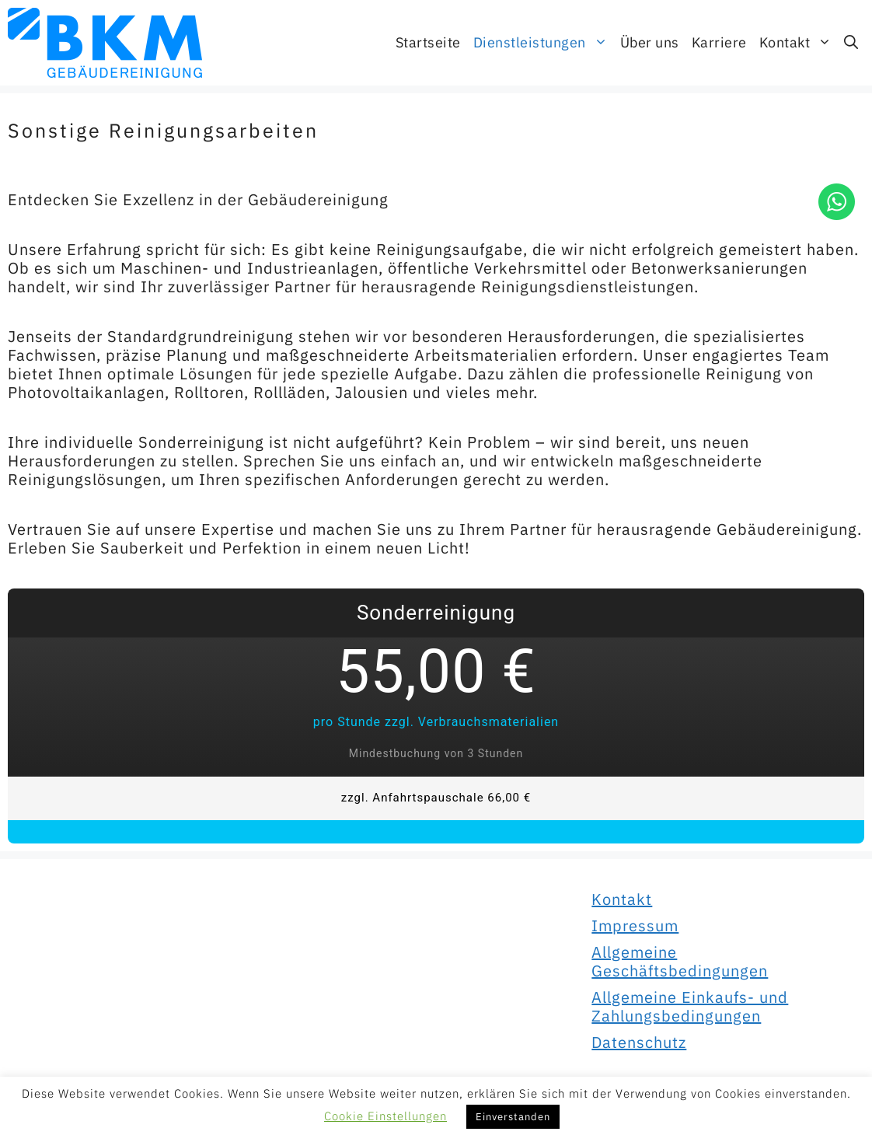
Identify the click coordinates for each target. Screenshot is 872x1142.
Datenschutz (638, 1042)
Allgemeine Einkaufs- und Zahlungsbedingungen (689, 1006)
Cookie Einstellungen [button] (385, 1116)
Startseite (428, 42)
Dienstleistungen (543, 43)
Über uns (649, 42)
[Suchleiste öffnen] (851, 43)
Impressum (634, 925)
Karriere (719, 42)
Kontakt (799, 43)
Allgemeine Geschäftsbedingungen (679, 961)
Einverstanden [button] (513, 1116)
